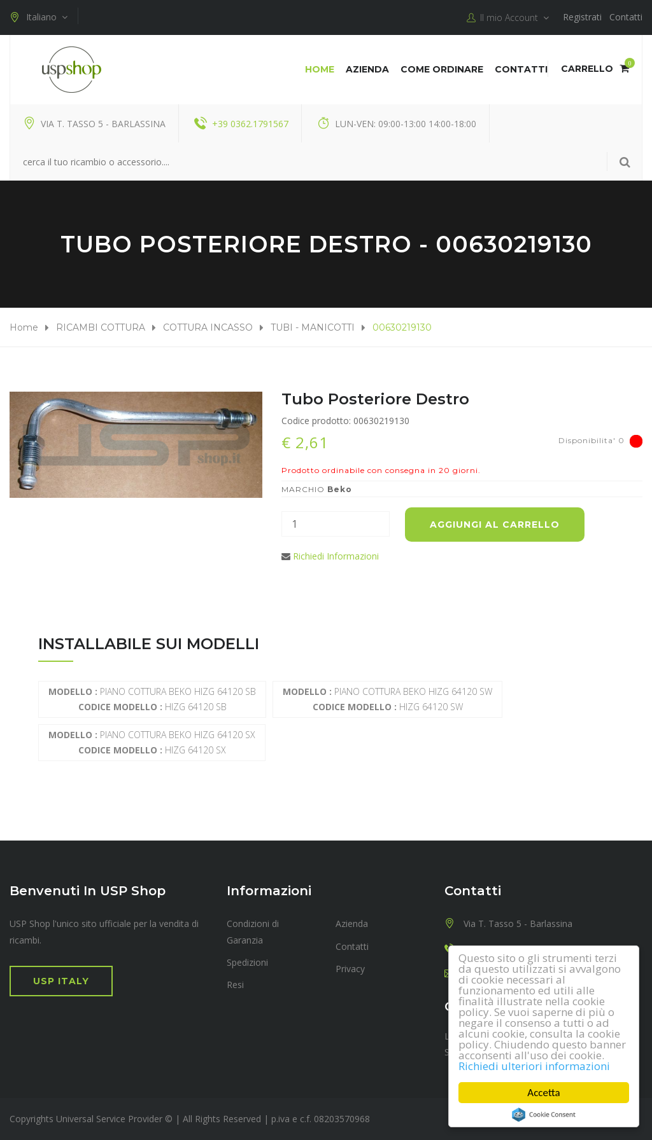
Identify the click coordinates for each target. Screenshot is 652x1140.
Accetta (544, 1092)
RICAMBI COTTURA (100, 327)
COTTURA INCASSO (208, 327)
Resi (235, 985)
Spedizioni (247, 962)
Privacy (350, 969)
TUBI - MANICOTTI (313, 327)
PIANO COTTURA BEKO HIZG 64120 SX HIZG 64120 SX (151, 742)
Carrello (595, 68)
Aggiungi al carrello (495, 524)
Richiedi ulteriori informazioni (534, 1066)
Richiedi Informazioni (336, 556)
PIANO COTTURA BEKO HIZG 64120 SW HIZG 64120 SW (387, 699)
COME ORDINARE (441, 69)
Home (319, 69)
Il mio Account (508, 17)
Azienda (367, 69)
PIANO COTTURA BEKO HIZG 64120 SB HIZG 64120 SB (152, 699)
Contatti (625, 17)
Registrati (582, 17)
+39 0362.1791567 (250, 124)
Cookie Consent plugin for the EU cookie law (544, 1115)
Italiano (38, 17)
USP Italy (61, 981)
